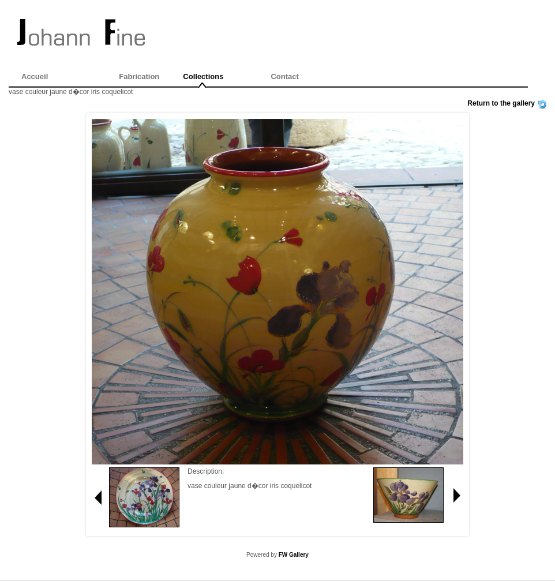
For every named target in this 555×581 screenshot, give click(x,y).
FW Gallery (294, 555)
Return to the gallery (501, 103)
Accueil (34, 76)
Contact (284, 76)
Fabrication (139, 76)
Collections (203, 76)
